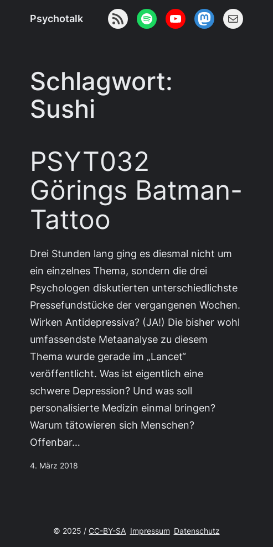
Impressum (150, 531)
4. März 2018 (54, 465)
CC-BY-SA (107, 531)
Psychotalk (56, 18)
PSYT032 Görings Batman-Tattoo (136, 191)
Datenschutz (197, 531)
